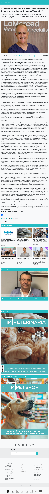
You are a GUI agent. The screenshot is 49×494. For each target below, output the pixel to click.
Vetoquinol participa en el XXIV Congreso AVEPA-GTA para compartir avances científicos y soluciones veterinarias (40, 241)
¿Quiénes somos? (23, 471)
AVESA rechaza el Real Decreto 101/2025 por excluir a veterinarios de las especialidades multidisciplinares (8, 242)
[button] (1, 3)
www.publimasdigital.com (39, 464)
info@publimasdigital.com (39, 469)
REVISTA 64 (4, 311)
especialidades (15, 218)
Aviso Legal (22, 469)
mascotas (9, 218)
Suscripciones (23, 464)
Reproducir (31, 55)
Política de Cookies (24, 467)
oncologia (3, 218)
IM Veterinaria (8, 221)
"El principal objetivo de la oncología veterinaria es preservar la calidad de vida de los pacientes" (24, 260)
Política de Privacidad (24, 465)
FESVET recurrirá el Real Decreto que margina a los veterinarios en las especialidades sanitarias (23, 241)
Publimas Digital (28, 485)
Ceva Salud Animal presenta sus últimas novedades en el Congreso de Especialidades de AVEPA (7, 260)
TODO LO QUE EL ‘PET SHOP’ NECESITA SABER (14, 376)
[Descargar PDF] (2, 215)
